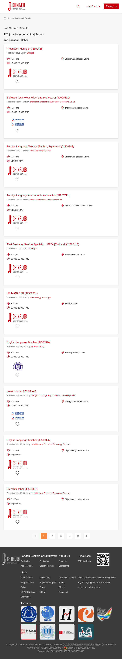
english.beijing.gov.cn (87, 582)
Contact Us (64, 566)
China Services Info (87, 577)
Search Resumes (47, 566)
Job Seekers (93, 6)
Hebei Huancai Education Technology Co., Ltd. (50, 444)
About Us (63, 561)
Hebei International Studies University (46, 200)
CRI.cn (62, 587)
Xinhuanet (63, 592)
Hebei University (37, 346)
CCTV (42, 592)
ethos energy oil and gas (40, 297)
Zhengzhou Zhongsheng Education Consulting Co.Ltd (52, 102)
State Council (27, 577)
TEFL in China (84, 561)
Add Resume (27, 566)
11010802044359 (86, 648)
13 (78, 536)
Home (10, 18)
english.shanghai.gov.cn (89, 587)
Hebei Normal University (40, 151)
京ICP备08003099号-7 (52, 648)
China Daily (45, 577)
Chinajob (30, 53)
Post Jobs (44, 561)
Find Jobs (25, 561)
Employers (111, 6)
